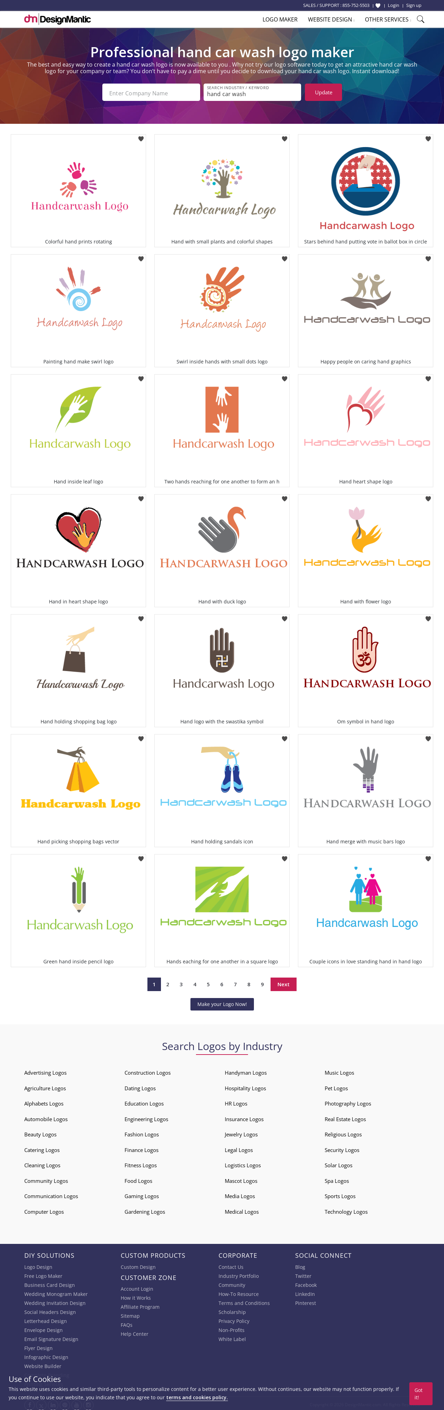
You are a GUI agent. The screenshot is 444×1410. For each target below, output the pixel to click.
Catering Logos (42, 1147)
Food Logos (138, 1178)
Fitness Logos (141, 1162)
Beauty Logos (40, 1131)
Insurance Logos (244, 1116)
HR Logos (236, 1101)
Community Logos (46, 1178)
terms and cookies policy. (197, 1397)
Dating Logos (140, 1085)
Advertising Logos (45, 1070)
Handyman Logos (246, 1070)
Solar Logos (338, 1162)
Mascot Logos (241, 1178)
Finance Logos (142, 1147)
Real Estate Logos (345, 1116)
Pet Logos (336, 1085)
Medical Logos (242, 1209)
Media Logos (240, 1193)
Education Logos (144, 1101)
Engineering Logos (146, 1116)
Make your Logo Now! (222, 1001)
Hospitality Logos (245, 1085)
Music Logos (339, 1070)
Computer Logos (44, 1209)
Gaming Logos (142, 1193)
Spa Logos (337, 1178)
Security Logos (342, 1147)
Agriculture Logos (45, 1085)
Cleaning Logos (42, 1162)
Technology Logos (346, 1209)
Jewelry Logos (241, 1131)
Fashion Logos (142, 1131)
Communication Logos (51, 1193)
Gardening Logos (145, 1209)
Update (323, 92)
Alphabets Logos (43, 1101)
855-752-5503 (355, 5)
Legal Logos (239, 1147)
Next (284, 981)
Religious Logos (343, 1131)
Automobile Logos (46, 1116)
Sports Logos (340, 1193)
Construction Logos (148, 1070)
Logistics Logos (243, 1162)
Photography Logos (348, 1101)
